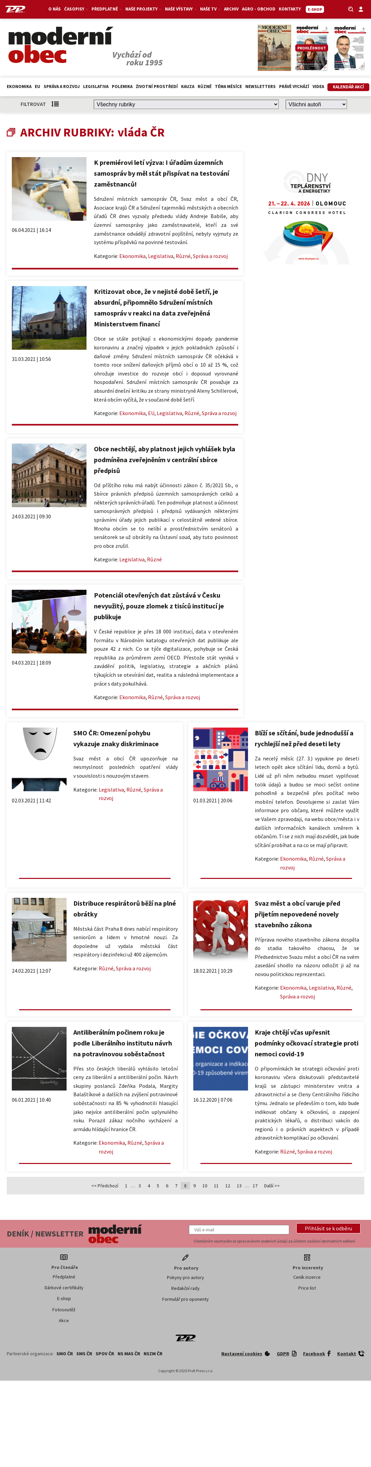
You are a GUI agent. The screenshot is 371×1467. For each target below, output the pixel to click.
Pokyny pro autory (185, 1277)
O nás (54, 9)
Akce (64, 1320)
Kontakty (290, 9)
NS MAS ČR (129, 1354)
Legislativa (95, 86)
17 (255, 1186)
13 (239, 1186)
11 (216, 1186)
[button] (328, 1228)
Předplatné (107, 9)
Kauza (187, 86)
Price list (307, 1288)
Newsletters (260, 86)
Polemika (122, 86)
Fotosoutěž (63, 1310)
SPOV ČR (105, 1354)
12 (227, 1186)
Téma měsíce (228, 86)
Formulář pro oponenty (185, 1299)
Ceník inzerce (307, 1277)
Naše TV (210, 9)
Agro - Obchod (258, 9)
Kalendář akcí (348, 87)
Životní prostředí (157, 86)
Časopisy (76, 9)
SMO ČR (64, 1354)
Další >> (272, 1186)
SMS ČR (84, 1354)
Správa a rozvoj (62, 86)
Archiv (231, 9)
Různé (205, 86)
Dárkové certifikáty (64, 1288)
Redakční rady (185, 1288)
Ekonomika (19, 86)
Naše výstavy (181, 9)
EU (37, 86)
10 (204, 1186)
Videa (318, 86)
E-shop (64, 1298)
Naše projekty (143, 9)
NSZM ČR (153, 1354)
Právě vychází (294, 86)
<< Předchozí (104, 1186)
